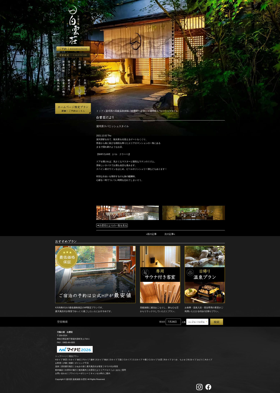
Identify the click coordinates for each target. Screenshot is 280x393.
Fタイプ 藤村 (88, 359)
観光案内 (83, 369)
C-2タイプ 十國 (140, 359)
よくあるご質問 (119, 369)
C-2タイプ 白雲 (155, 359)
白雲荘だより (94, 369)
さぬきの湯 (80, 366)
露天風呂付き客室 (94, 366)
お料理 (58, 362)
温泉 (57, 366)
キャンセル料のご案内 (100, 373)
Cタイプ (127, 359)
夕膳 (65, 362)
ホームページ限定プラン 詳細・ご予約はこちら (73, 108)
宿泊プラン (74, 355)
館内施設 (59, 369)
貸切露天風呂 (67, 366)
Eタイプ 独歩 (102, 359)
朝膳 (71, 362)
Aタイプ (208, 359)
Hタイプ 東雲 (61, 359)
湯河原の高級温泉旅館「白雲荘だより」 (124, 111)
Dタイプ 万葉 (116, 359)
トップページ (61, 355)
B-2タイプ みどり (195, 359)
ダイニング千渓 (82, 362)
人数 (184, 321)
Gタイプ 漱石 (75, 359)
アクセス (106, 369)
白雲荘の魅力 (71, 369)
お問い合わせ (61, 373)
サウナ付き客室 (111, 366)
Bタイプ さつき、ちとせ (175, 359)
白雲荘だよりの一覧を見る (112, 225)
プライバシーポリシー (79, 373)
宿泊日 (162, 321)
